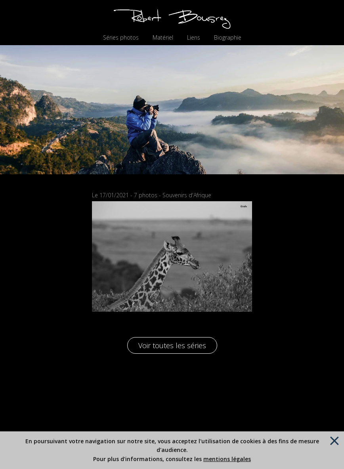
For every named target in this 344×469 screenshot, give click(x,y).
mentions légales (227, 459)
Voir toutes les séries (172, 345)
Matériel (163, 37)
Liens (193, 37)
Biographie (227, 37)
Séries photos (121, 37)
